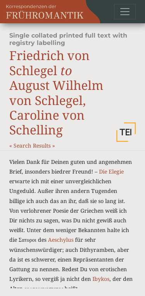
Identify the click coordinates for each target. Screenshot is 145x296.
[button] (126, 132)
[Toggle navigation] (125, 11)
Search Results (33, 145)
